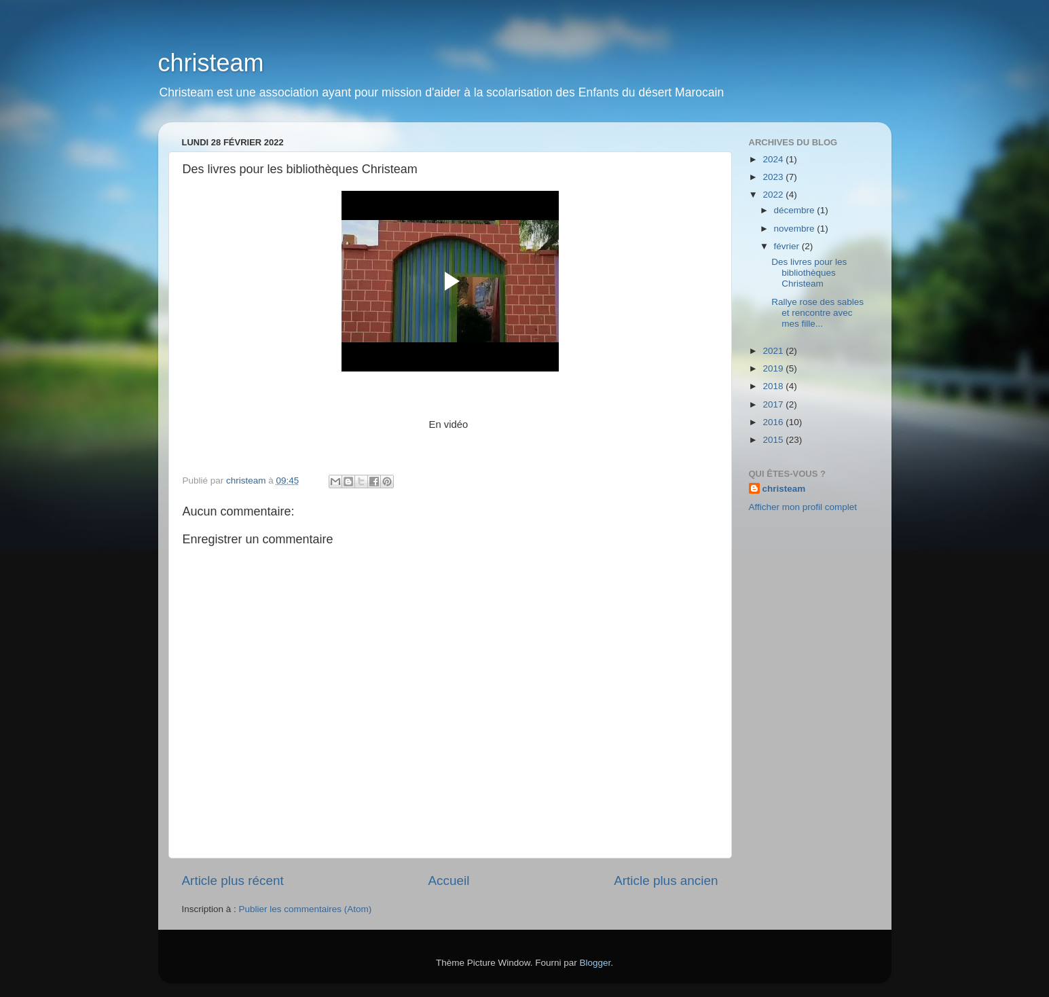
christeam (211, 63)
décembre (795, 210)
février (788, 246)
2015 (774, 440)
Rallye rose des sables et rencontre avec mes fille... (817, 313)
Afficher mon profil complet (803, 507)
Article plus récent (233, 880)
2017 (774, 404)
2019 (774, 368)
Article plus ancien (666, 880)
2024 (774, 159)
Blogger (595, 963)
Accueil (448, 880)
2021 (774, 351)
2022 (774, 194)
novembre (795, 228)
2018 (774, 386)
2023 (774, 177)
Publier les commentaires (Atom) (305, 909)
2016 (774, 422)
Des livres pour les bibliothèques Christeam (809, 273)
